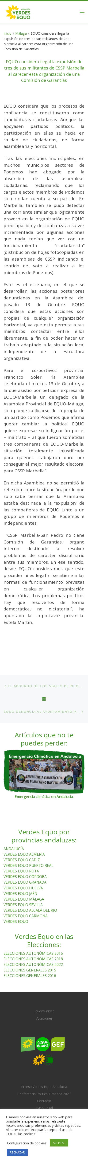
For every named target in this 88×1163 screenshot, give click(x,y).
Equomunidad (44, 1011)
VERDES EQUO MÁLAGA (24, 898)
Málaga (21, 33)
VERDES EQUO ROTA (21, 871)
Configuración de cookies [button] (26, 1143)
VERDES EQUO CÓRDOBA (25, 876)
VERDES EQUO (16, 921)
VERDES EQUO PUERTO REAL (28, 865)
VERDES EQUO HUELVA (23, 887)
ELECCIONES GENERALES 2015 (30, 969)
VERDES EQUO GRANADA (25, 882)
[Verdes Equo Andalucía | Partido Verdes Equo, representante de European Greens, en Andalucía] (18, 11)
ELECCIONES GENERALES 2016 (30, 975)
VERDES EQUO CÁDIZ (22, 859)
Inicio (7, 33)
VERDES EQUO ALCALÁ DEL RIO (30, 910)
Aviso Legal (44, 1108)
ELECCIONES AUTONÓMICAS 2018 (33, 958)
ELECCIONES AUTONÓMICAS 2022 (33, 964)
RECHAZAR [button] (17, 1152)
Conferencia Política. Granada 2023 (44, 1094)
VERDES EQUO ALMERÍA (24, 854)
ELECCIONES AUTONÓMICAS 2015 (33, 953)
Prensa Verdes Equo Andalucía (44, 1086)
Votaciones (44, 1018)
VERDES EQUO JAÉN (20, 893)
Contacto (44, 1101)
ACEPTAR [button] (59, 1143)
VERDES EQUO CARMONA (26, 915)
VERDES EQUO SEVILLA (23, 904)
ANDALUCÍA (14, 848)
